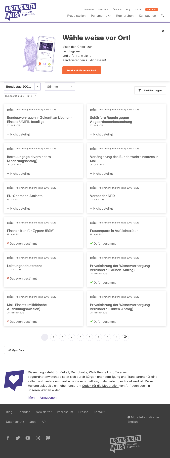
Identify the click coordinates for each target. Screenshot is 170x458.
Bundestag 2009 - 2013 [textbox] (22, 86)
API (44, 421)
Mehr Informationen (42, 397)
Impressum (65, 412)
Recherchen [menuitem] (125, 15)
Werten (46, 390)
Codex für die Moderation (100, 385)
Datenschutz (15, 421)
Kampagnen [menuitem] (147, 15)
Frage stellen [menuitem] (76, 15)
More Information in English (143, 419)
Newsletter (103, 9)
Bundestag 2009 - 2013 (18, 95)
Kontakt (138, 9)
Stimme (52, 86)
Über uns (117, 9)
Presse (83, 412)
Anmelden (89, 9)
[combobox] (22, 86)
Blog (128, 9)
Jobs (32, 421)
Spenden (151, 9)
